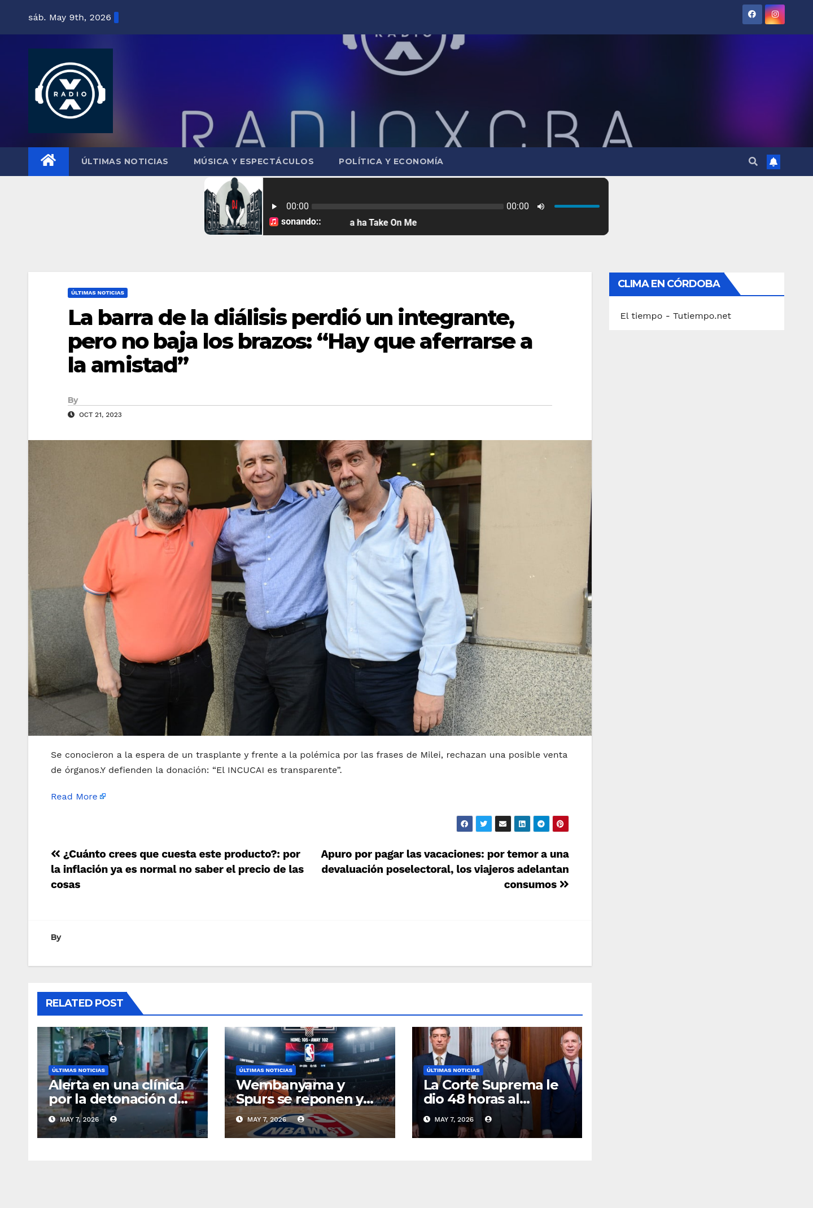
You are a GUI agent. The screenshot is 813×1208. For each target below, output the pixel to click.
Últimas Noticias (125, 161)
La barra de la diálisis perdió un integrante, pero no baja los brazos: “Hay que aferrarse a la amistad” (300, 341)
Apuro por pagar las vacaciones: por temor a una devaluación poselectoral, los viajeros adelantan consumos (445, 869)
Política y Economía (391, 161)
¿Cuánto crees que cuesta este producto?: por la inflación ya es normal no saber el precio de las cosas (177, 869)
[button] (753, 161)
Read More (74, 796)
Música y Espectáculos (254, 161)
